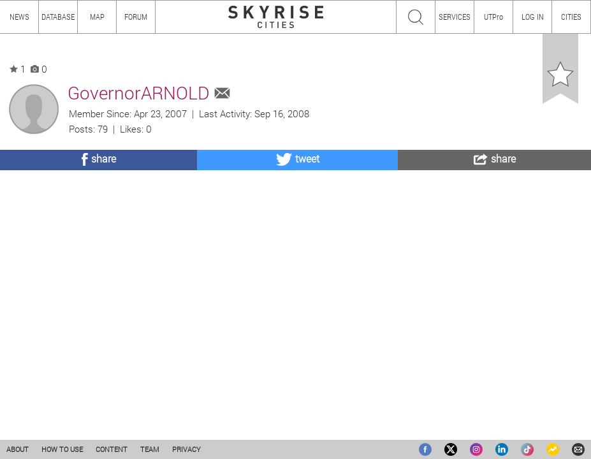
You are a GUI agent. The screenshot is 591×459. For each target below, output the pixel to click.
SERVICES (455, 16)
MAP (97, 16)
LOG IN (533, 16)
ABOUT (17, 449)
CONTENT (112, 449)
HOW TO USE (62, 449)
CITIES (571, 16)
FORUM (135, 16)
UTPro (493, 16)
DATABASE (58, 16)
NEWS (19, 16)
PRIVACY (186, 449)
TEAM (149, 449)
